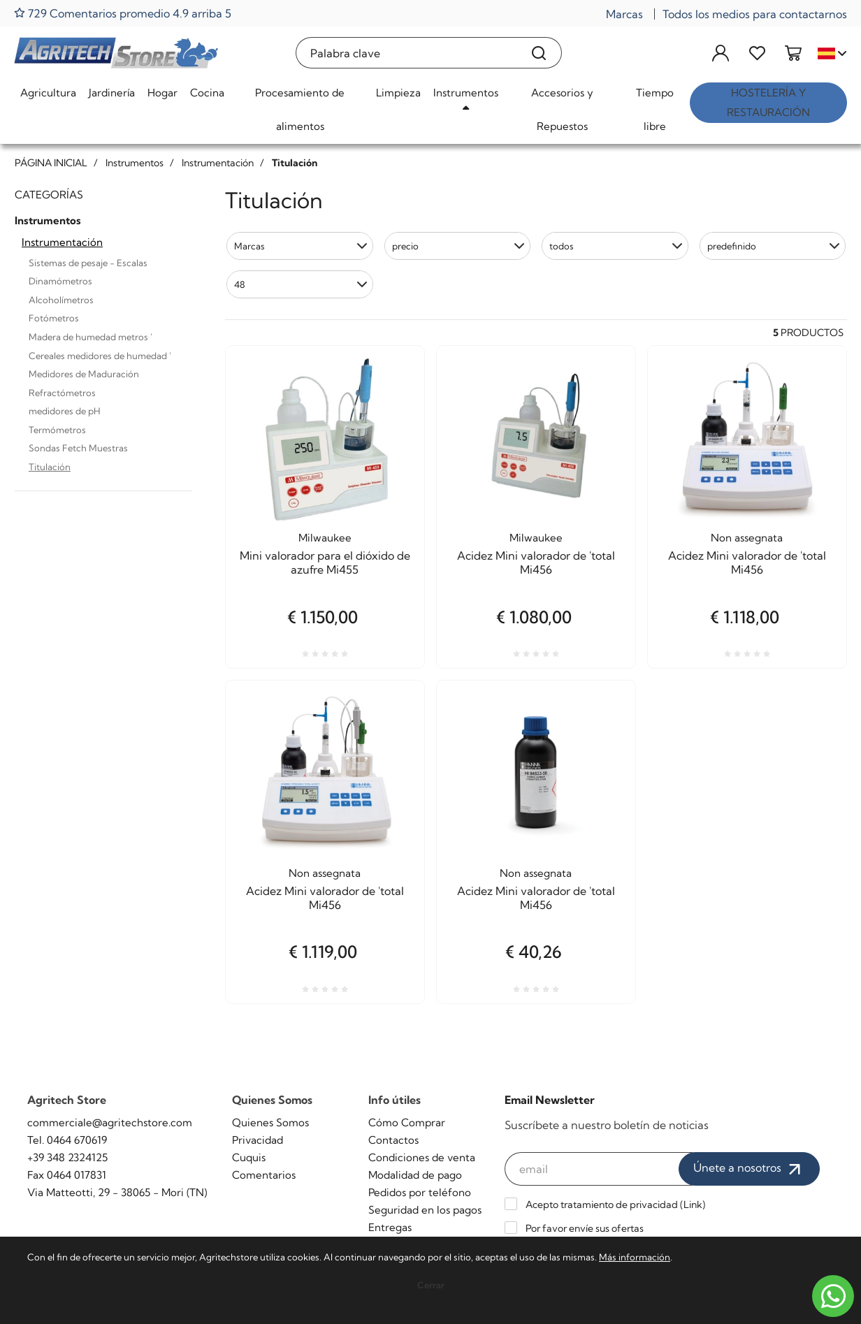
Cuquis (249, 1157)
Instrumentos (465, 92)
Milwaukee (325, 537)
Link (692, 1204)
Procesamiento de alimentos (300, 109)
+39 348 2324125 (67, 1157)
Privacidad (257, 1140)
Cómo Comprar (406, 1122)
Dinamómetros (60, 280)
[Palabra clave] (407, 52)
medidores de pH (65, 410)
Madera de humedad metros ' (90, 336)
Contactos (393, 1140)
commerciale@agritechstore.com (109, 1122)
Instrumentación (62, 242)
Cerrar (430, 1284)
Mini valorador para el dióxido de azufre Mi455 (325, 562)
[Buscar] (539, 52)
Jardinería (112, 92)
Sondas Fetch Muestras (78, 447)
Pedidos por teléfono (419, 1192)
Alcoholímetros (61, 299)
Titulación (50, 466)
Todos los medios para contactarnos (755, 14)
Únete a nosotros (749, 1168)
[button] (299, 246)
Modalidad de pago (415, 1174)
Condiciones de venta (421, 1157)
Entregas (390, 1227)
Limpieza (398, 92)
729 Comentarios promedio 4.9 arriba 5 (122, 13)
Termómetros (57, 429)
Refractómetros (62, 392)
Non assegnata (747, 537)
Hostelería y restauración (768, 102)
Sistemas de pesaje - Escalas (88, 262)
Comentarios (264, 1174)
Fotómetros (54, 317)
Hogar (162, 92)
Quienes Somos (270, 1122)
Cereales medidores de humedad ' (100, 355)
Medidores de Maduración (84, 373)
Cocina (207, 92)
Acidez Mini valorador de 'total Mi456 (536, 562)
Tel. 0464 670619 (67, 1140)
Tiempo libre (655, 109)
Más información (634, 1257)
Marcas (624, 14)
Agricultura (48, 92)
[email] (599, 1169)
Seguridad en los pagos (425, 1209)
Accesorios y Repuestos (562, 109)
